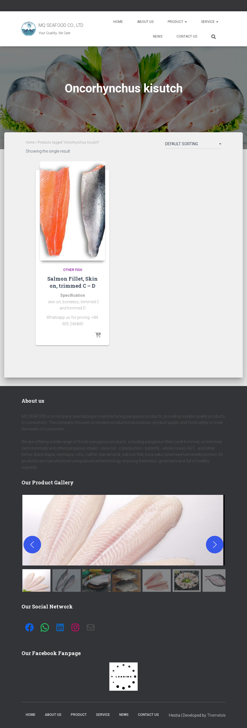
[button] (123, 530)
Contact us (186, 36)
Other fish (72, 270)
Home (118, 22)
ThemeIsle (216, 715)
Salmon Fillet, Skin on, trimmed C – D (72, 282)
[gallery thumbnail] (36, 580)
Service (209, 22)
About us (145, 22)
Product (177, 22)
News (157, 36)
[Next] (214, 544)
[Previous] (32, 544)
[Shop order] (193, 145)
